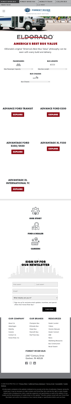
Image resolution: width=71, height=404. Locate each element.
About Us (12, 323)
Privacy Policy (23, 384)
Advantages (12, 326)
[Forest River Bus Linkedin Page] (35, 363)
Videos (51, 326)
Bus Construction (54, 344)
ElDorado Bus (34, 326)
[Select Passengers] (18, 69)
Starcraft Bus (34, 332)
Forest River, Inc (14, 338)
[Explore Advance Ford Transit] (17, 96)
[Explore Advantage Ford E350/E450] (17, 130)
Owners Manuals (54, 329)
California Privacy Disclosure (37, 384)
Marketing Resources (55, 341)
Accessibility (59, 384)
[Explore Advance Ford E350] (53, 96)
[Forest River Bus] (9, 1)
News (50, 338)
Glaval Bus (33, 329)
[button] (3, 11)
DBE (50, 335)
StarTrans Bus (34, 335)
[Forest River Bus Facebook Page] (26, 363)
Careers (11, 332)
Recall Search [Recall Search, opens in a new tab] (53, 346)
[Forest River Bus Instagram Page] (31, 363)
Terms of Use (50, 384)
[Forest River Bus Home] (37, 11)
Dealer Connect (54, 332)
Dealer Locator (54, 323)
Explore (18, 114)
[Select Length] (52, 69)
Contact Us (12, 335)
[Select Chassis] (35, 82)
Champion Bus (34, 323)
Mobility (11, 329)
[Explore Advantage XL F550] (53, 130)
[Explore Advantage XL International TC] (17, 167)
